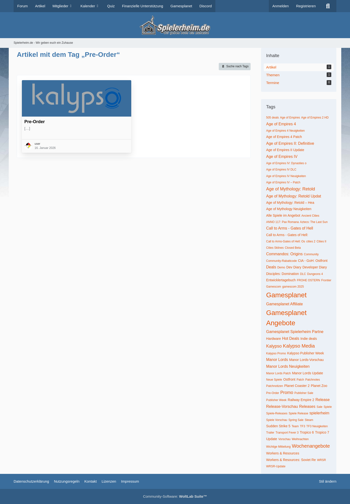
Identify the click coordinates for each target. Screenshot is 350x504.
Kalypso (274, 346)
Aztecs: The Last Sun (314, 222)
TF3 (302, 426)
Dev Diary (293, 267)
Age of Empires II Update (285, 150)
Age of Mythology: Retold (290, 189)
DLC (303, 274)
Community (311, 254)
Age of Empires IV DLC (281, 169)
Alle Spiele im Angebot (283, 215)
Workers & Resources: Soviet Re (291, 460)
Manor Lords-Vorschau (306, 360)
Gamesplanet (286, 295)
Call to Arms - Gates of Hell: (287, 235)
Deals (271, 267)
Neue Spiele (274, 379)
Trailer (270, 432)
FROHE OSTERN (308, 280)
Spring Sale (296, 420)
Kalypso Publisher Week (305, 353)
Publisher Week (276, 400)
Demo (281, 267)
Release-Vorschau (282, 406)
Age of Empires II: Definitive (290, 143)
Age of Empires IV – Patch (283, 182)
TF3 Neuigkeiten (317, 426)
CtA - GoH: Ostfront (312, 261)
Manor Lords (277, 360)
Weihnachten (300, 439)
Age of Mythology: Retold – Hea (290, 203)
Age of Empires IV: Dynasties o (286, 163)
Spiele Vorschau (276, 420)
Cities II (321, 241)
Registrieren (306, 6)
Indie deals (308, 339)
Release (322, 400)
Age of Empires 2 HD (315, 117)
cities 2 (310, 241)
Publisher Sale (303, 393)
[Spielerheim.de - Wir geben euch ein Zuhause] (175, 25)
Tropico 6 (307, 432)
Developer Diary (314, 267)
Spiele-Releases (276, 413)
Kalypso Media (299, 346)
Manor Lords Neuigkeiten (288, 366)
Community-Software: (175, 496)
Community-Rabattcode (281, 261)
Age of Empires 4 (281, 124)
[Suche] (327, 6)
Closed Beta (293, 247)
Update (271, 439)
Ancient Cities (310, 215)
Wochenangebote (311, 446)
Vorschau (284, 439)
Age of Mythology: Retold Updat (293, 196)
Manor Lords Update (307, 373)
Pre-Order (34, 121)
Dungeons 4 (315, 274)
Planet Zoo (319, 386)
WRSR (321, 460)
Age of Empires (290, 117)
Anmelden (280, 6)
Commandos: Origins (284, 254)
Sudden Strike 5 (278, 426)
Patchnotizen (274, 386)
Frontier (326, 280)
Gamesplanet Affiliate (284, 304)
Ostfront (289, 379)
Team (295, 426)
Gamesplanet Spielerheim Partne (295, 332)
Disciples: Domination (282, 274)
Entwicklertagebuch (281, 280)
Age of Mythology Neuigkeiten (288, 209)
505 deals (272, 117)
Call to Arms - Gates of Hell (289, 228)
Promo (286, 392)
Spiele (328, 407)
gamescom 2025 (293, 286)
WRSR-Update (275, 466)
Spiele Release (298, 413)
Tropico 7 (322, 432)
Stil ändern (327, 481)
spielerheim (319, 413)
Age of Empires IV (282, 156)
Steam (309, 420)
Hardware (273, 339)
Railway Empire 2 (301, 400)
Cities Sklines (275, 247)
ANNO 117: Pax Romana (282, 222)
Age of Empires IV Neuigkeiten (286, 176)
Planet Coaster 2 (296, 386)
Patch (300, 379)
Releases (307, 406)
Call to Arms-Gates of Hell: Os (285, 241)
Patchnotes (312, 379)
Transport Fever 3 (287, 432)
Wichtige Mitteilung (278, 446)
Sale (319, 407)
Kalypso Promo (276, 353)
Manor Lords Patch (278, 373)
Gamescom (273, 286)
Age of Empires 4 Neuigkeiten (285, 130)
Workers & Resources (282, 453)
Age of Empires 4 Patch (284, 137)
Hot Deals (290, 338)
